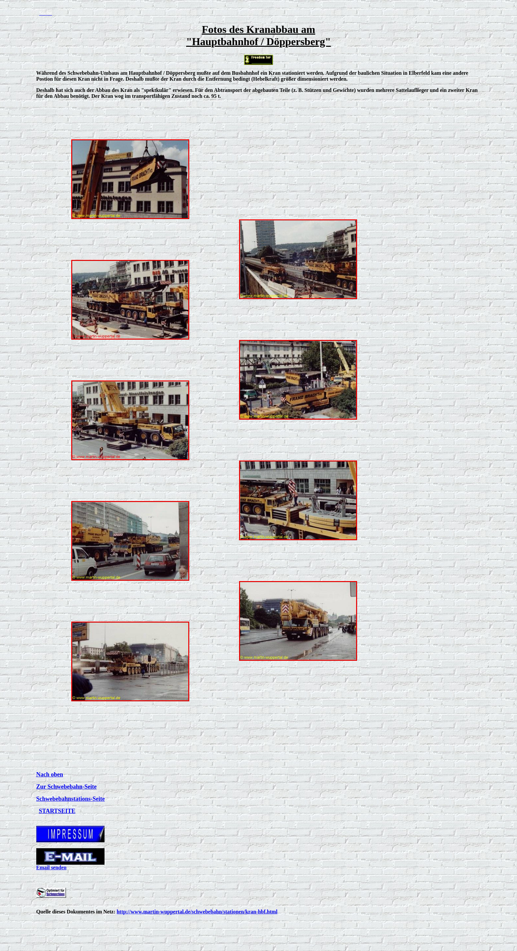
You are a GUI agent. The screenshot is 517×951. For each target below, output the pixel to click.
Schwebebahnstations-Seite (70, 799)
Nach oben (49, 774)
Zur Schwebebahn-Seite (66, 786)
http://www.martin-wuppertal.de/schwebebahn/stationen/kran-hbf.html (197, 911)
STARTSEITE (57, 811)
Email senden (51, 867)
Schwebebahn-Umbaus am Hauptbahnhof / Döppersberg (132, 73)
